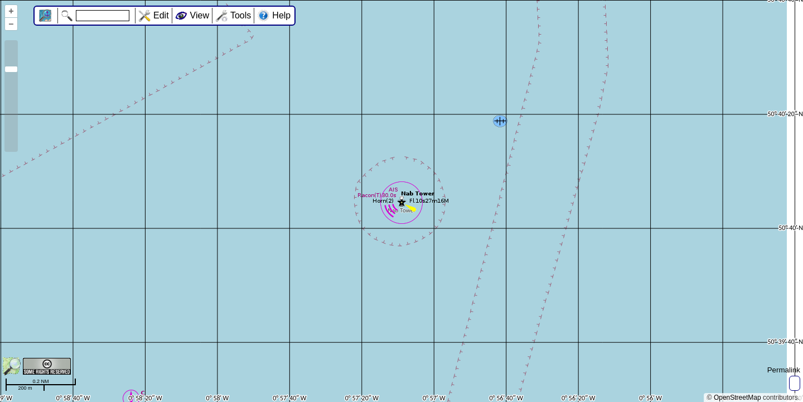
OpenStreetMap (737, 397)
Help (281, 15)
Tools (240, 15)
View (199, 15)
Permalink (783, 370)
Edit (161, 15)
